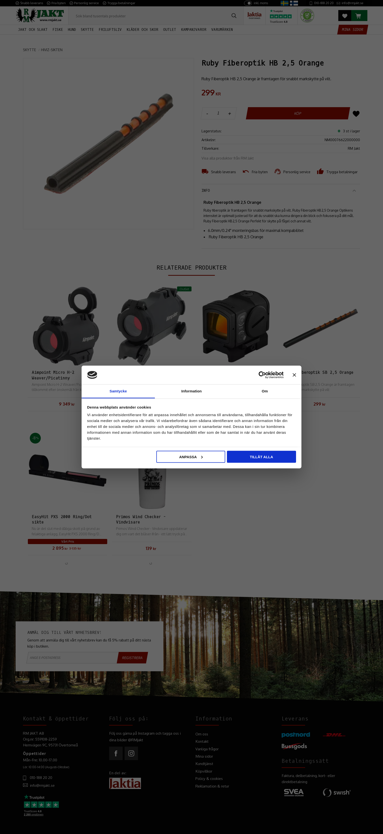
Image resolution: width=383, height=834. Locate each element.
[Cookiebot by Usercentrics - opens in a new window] (262, 374)
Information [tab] (191, 391)
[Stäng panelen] (294, 375)
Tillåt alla (261, 457)
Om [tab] (265, 391)
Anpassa (190, 457)
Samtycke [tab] (118, 391)
